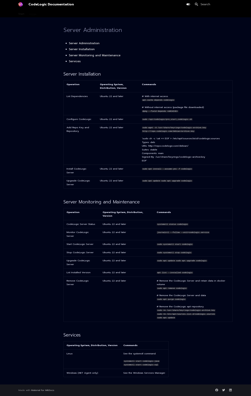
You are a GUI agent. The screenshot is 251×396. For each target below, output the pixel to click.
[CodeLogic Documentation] (20, 4)
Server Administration (84, 43)
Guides (143, 13)
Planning (62, 13)
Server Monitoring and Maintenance (94, 55)
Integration (127, 13)
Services (75, 61)
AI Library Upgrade (105, 13)
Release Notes (161, 13)
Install (32, 13)
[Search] (214, 4)
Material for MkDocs (42, 390)
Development (80, 13)
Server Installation (82, 49)
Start (21, 13)
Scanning (46, 13)
